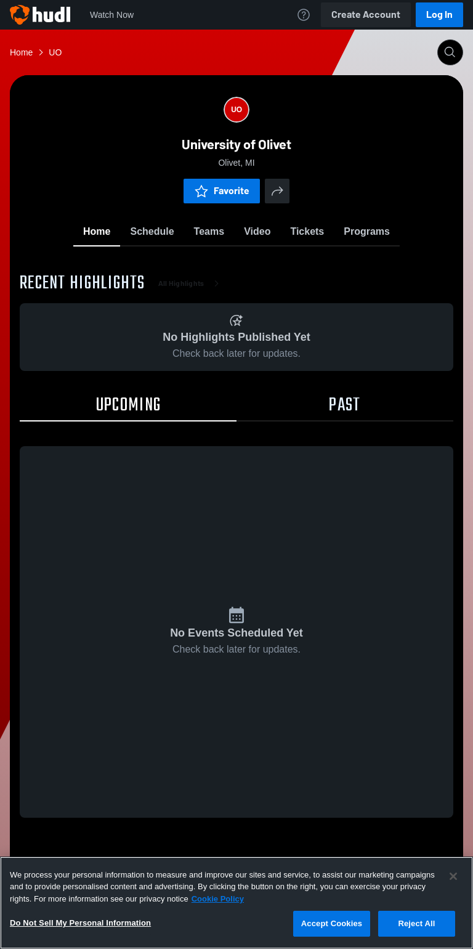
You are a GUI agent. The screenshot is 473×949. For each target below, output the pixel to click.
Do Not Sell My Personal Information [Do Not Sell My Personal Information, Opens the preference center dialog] (80, 922)
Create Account (365, 14)
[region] (236, 903)
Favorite (221, 190)
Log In (439, 14)
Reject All (416, 923)
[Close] (453, 876)
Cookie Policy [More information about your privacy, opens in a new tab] (218, 898)
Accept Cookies (331, 923)
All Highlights (191, 283)
